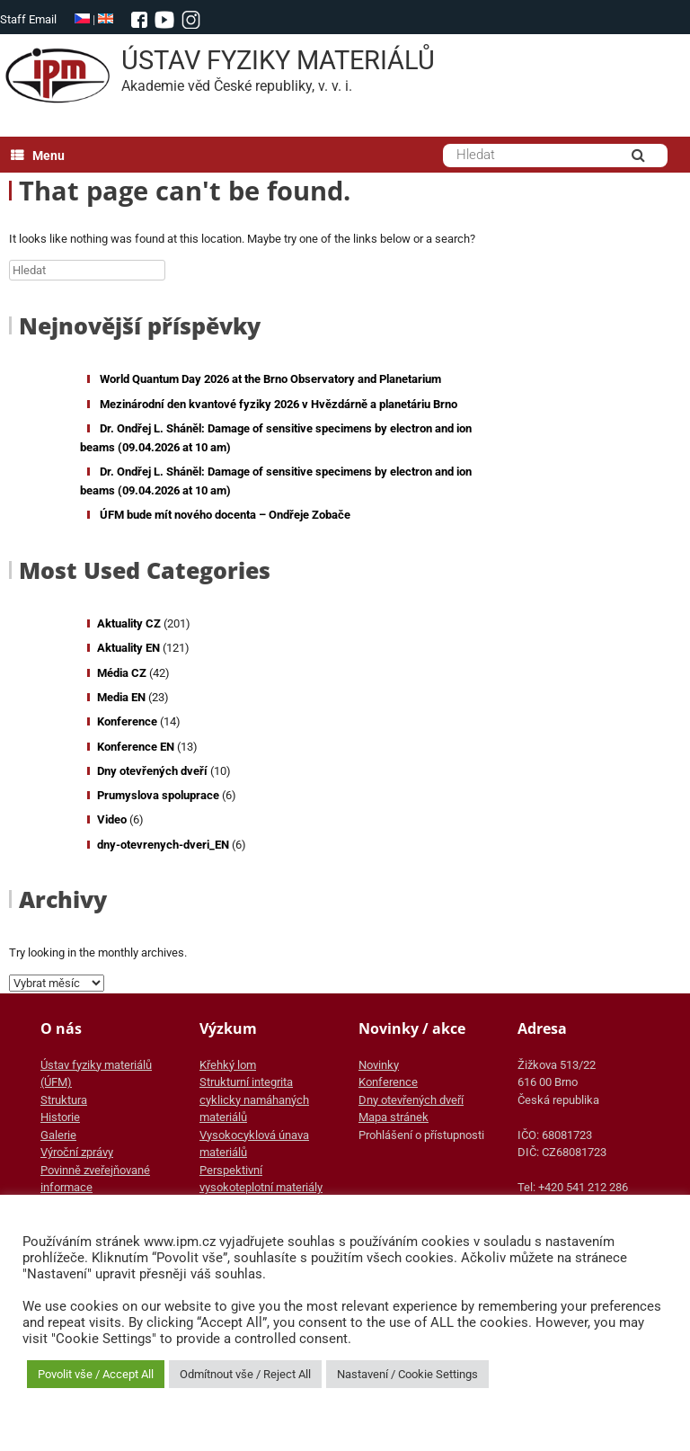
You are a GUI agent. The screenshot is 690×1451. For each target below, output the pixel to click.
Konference (127, 721)
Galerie (58, 1135)
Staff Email (28, 19)
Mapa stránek (393, 1117)
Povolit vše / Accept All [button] (96, 1374)
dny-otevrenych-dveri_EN (163, 844)
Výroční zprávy (76, 1152)
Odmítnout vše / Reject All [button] (245, 1374)
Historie (60, 1117)
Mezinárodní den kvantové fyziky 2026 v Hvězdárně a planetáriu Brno (278, 404)
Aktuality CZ (129, 623)
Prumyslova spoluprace (158, 795)
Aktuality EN (128, 647)
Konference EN (135, 746)
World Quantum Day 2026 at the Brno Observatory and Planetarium (270, 379)
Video (112, 819)
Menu (38, 155)
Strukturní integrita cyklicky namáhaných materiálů (254, 1099)
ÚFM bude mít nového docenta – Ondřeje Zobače (225, 514)
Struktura (63, 1100)
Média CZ (121, 673)
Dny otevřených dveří (152, 771)
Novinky (378, 1065)
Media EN (121, 697)
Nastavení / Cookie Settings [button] (407, 1374)
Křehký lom (227, 1065)
